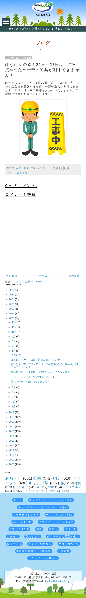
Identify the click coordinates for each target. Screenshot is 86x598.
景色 (15, 490)
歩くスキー (20, 487)
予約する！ (33, 536)
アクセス (12, 536)
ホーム (43, 275)
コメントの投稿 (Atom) (29, 281)
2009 (12, 459)
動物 (51, 487)
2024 (12, 299)
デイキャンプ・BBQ (59, 514)
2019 (12, 412)
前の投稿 (74, 275)
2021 (12, 313)
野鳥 (64, 491)
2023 (12, 304)
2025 (12, 294)
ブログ (53, 529)
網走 (57, 478)
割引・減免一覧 (69, 543)
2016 (12, 426)
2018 (12, 417)
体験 (78, 483)
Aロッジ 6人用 (22, 521)
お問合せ (64, 551)
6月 (14, 350)
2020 (12, 318)
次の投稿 (12, 275)
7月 (14, 346)
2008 (12, 464)
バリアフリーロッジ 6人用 (56, 521)
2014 (12, 435)
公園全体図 (14, 543)
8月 (14, 341)
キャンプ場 (39, 483)
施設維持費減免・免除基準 (33, 551)
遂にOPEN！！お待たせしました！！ (31, 381)
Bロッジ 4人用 (19, 529)
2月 (14, 401)
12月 (14, 322)
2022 (12, 308)
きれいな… (17, 355)
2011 (12, 450)
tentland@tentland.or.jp (57, 581)
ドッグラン (29, 490)
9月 (14, 336)
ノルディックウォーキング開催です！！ (33, 376)
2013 (12, 440)
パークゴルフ (72, 487)
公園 (37, 478)
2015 (12, 431)
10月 (14, 331)
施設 (39, 529)
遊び (63, 483)
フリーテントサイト (26, 514)
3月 (14, 396)
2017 (12, 421)
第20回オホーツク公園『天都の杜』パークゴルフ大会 (40, 372)
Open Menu (6, 22)
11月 (14, 327)
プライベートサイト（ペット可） (51, 500)
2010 (12, 455)
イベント (70, 529)
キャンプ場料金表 (40, 543)
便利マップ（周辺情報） (63, 536)
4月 (14, 392)
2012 (12, 445)
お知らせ (22, 172)
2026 (12, 290)
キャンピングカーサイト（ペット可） (43, 507)
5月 (14, 387)
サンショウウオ (49, 491)
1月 (14, 406)
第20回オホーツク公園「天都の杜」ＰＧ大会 (35, 359)
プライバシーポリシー (43, 558)
